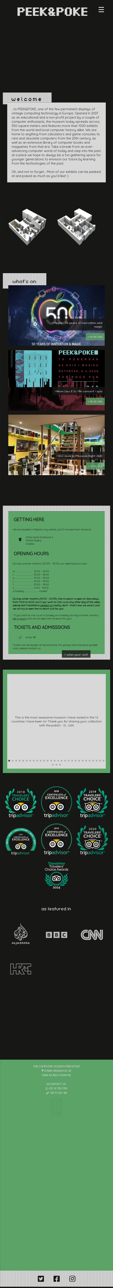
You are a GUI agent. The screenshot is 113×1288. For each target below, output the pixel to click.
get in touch (19, 618)
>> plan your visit (76, 654)
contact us (46, 605)
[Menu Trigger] (101, 9)
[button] (9, 761)
